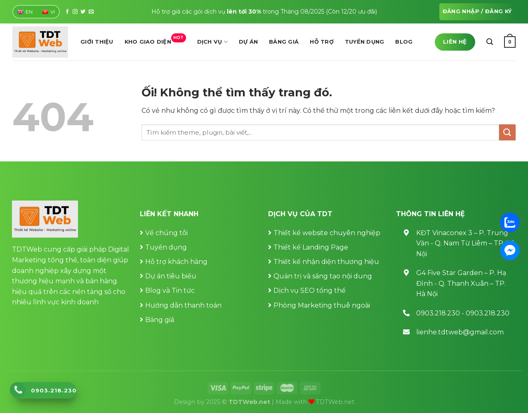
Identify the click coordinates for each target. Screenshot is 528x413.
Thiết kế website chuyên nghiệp (326, 233)
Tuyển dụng (364, 42)
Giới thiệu (96, 42)
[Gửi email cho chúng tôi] (91, 12)
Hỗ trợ (322, 42)
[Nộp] (507, 132)
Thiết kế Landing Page (310, 247)
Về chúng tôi (166, 233)
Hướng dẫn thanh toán (183, 305)
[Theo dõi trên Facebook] (67, 12)
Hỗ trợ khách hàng (176, 262)
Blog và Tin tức (170, 290)
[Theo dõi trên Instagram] (75, 12)
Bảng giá (284, 42)
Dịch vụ (212, 42)
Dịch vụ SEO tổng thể (309, 290)
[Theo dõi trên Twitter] (82, 12)
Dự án (248, 42)
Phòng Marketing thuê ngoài (321, 305)
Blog (403, 42)
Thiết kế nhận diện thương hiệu (326, 262)
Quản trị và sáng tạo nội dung (322, 276)
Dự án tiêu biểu (170, 276)
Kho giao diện (155, 40)
